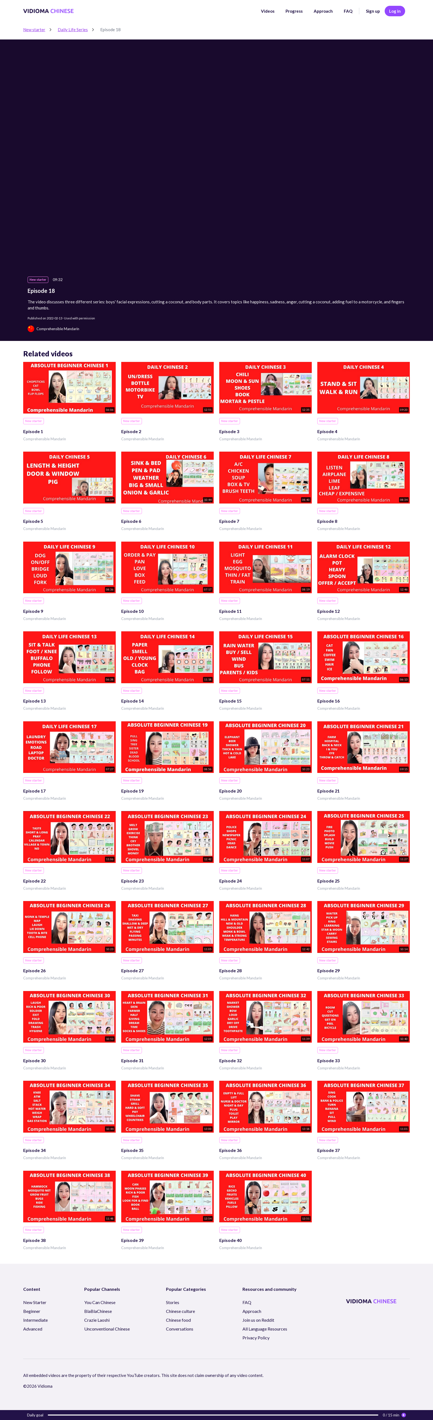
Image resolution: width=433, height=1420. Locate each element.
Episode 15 (230, 700)
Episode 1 (33, 431)
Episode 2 (131, 431)
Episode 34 (34, 1150)
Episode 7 (229, 521)
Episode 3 (229, 431)
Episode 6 (131, 521)
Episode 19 (132, 790)
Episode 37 (328, 1150)
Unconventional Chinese (107, 1328)
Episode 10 (132, 611)
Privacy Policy (256, 1337)
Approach (323, 11)
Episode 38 (34, 1240)
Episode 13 (34, 700)
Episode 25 (328, 880)
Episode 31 (132, 1060)
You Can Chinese (99, 1302)
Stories (172, 1302)
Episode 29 (328, 970)
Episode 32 (230, 1060)
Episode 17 (34, 790)
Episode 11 (230, 611)
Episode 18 (110, 29)
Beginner (31, 1311)
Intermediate (35, 1320)
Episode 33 (328, 1060)
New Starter (34, 1302)
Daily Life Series (73, 29)
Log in (395, 11)
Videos (267, 11)
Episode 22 (34, 880)
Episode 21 (328, 790)
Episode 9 (33, 611)
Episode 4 (327, 431)
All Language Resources (264, 1328)
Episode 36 (230, 1150)
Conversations (179, 1328)
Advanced (32, 1328)
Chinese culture (180, 1311)
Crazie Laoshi (97, 1320)
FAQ (348, 11)
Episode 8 (327, 521)
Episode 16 (328, 700)
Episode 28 (230, 970)
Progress (294, 11)
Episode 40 (230, 1240)
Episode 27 (132, 970)
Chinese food (178, 1320)
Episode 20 (230, 790)
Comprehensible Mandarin (44, 439)
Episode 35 (132, 1150)
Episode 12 (328, 611)
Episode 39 (132, 1240)
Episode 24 (230, 880)
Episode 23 (132, 880)
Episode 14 (132, 700)
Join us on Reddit (258, 1320)
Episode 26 (34, 970)
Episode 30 (34, 1060)
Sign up (373, 11)
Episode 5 (33, 521)
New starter (34, 29)
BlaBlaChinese (98, 1311)
